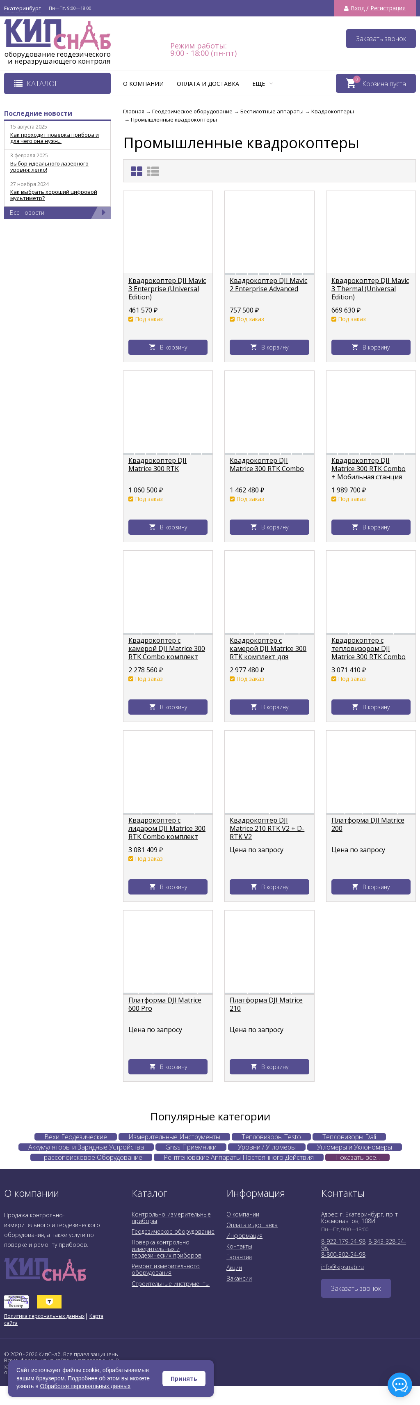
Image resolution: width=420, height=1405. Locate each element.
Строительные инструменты (171, 1284)
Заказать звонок (381, 38)
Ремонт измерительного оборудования (166, 1269)
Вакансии (239, 1278)
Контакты (239, 1246)
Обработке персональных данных (85, 1386)
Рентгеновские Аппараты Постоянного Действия (239, 1157)
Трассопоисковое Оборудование (91, 1157)
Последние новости (38, 113)
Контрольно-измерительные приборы (171, 1217)
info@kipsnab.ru (342, 1267)
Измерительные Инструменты (174, 1137)
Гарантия (239, 1257)
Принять (184, 1378)
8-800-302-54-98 (343, 1254)
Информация (244, 1235)
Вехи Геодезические (75, 1137)
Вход (358, 8)
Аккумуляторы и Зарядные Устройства (86, 1147)
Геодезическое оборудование (173, 1231)
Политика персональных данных (44, 1316)
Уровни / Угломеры (267, 1147)
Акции (234, 1268)
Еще (262, 83)
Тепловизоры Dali (349, 1137)
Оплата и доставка (208, 83)
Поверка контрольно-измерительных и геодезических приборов (166, 1248)
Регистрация (388, 8)
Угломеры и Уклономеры (354, 1147)
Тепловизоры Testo (271, 1137)
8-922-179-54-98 (343, 1241)
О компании (143, 83)
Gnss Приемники (191, 1147)
